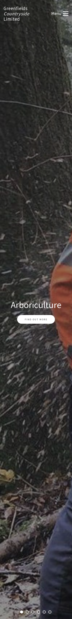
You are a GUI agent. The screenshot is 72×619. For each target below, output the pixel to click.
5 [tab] (44, 612)
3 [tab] (33, 612)
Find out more (36, 319)
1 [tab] (22, 612)
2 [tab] (27, 612)
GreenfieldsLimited (16, 13)
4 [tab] (39, 612)
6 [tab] (50, 612)
